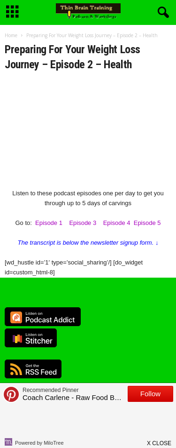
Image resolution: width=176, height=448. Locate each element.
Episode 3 (82, 222)
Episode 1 (48, 222)
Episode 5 (147, 222)
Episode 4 (116, 222)
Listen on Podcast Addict (43, 316)
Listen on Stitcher (31, 337)
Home (11, 35)
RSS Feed (33, 369)
